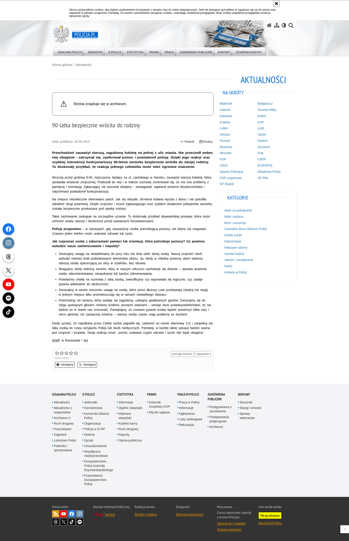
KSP (261, 122)
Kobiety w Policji (235, 272)
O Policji (88, 394)
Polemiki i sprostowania (63, 448)
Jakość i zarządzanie (238, 260)
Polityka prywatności (229, 529)
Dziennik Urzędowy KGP (159, 404)
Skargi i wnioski (250, 408)
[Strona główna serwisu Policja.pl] (269, 25)
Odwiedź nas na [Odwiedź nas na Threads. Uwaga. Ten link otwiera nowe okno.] (55, 521)
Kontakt (244, 394)
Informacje (126, 402)
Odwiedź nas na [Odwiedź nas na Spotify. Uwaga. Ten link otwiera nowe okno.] (79, 521)
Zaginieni (60, 434)
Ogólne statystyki (130, 408)
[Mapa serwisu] (276, 25)
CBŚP (262, 159)
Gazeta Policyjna (231, 171)
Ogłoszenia (187, 413)
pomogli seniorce (182, 354)
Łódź (261, 128)
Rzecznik (246, 402)
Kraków (225, 122)
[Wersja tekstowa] (284, 25)
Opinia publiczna (130, 440)
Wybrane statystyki (125, 416)
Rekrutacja (186, 425)
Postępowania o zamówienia (220, 409)
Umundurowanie (95, 446)
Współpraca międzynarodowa (96, 454)
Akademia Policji (269, 171)
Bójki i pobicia (233, 216)
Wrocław (225, 153)
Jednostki (90, 402)
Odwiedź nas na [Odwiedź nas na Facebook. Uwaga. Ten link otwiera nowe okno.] (71, 513)
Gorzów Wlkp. (267, 110)
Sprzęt (88, 440)
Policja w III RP (94, 429)
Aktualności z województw (63, 410)
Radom (263, 140)
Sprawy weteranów (247, 416)
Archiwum (216, 427)
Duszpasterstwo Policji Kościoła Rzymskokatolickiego (98, 466)
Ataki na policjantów (238, 210)
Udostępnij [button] (65, 364)
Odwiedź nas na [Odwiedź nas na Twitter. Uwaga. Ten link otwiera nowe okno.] (63, 521)
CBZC (224, 165)
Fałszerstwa (232, 241)
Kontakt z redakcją (145, 514)
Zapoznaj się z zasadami (231, 523)
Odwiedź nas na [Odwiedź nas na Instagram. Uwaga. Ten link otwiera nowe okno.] (79, 513)
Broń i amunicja (235, 223)
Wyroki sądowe (159, 412)
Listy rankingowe (190, 419)
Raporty (124, 434)
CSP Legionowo (231, 178)
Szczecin (264, 147)
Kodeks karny (128, 423)
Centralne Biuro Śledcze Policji (245, 229)
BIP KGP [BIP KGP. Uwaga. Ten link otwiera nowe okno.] (110, 515)
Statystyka (125, 394)
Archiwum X (62, 418)
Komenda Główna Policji (96, 416)
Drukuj (205, 142)
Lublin (224, 128)
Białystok (226, 103)
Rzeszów (226, 147)
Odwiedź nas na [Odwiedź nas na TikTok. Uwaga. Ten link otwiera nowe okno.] (71, 521)
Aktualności (83, 65)
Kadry (228, 266)
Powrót (187, 142)
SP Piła (263, 178)
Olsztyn (225, 134)
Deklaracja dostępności (189, 514)
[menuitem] (70, 51)
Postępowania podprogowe (219, 419)
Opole (262, 134)
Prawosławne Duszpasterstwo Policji (95, 480)
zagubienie (202, 354)
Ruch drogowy (64, 423)
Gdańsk (225, 110)
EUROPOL (265, 165)
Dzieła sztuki (233, 235)
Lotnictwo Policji (65, 440)
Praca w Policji (188, 394)
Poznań (225, 140)
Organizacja (92, 423)
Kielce (262, 116)
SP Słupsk (227, 184)
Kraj (260, 153)
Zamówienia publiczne (216, 396)
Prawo (151, 394)
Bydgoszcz (265, 103)
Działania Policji (64, 394)
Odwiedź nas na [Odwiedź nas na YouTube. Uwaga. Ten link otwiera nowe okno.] (63, 513)
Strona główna (62, 65)
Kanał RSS (55, 513)
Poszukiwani (62, 429)
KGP (223, 159)
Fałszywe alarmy (236, 247)
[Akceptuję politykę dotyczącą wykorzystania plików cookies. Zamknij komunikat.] (276, 3)
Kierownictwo (93, 408)
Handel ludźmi (234, 254)
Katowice (226, 116)
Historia (89, 434)
